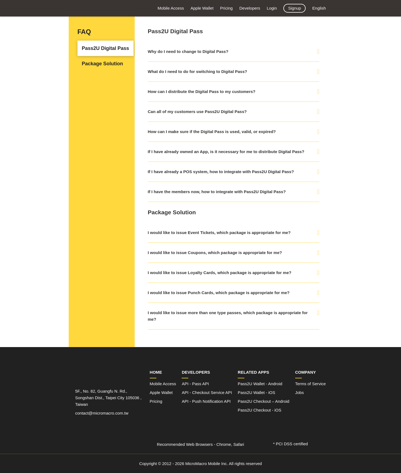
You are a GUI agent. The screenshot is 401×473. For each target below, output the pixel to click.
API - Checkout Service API (207, 392)
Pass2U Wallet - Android (260, 383)
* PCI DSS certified (290, 443)
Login (272, 8)
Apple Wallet (202, 8)
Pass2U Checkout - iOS (259, 410)
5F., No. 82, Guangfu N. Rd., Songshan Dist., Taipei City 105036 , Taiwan (108, 398)
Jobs (299, 392)
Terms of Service (310, 383)
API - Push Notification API (206, 401)
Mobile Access (170, 8)
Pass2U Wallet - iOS (256, 392)
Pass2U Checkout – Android (263, 401)
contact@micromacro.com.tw (102, 413)
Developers (249, 8)
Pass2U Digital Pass (105, 48)
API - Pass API (195, 383)
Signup (294, 8)
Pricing (226, 8)
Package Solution (102, 63)
